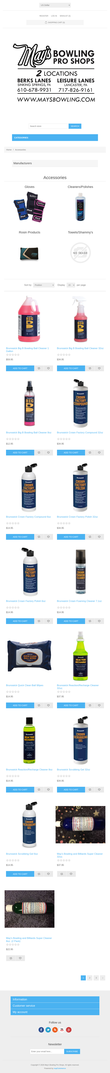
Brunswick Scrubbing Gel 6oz (22, 854)
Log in (54, 16)
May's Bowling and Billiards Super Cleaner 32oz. (80, 855)
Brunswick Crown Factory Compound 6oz (28, 516)
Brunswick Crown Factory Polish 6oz (26, 601)
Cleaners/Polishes (80, 187)
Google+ (68, 1030)
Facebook (41, 1030)
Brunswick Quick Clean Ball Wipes (24, 685)
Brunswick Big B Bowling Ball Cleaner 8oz (28, 432)
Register (44, 16)
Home (9, 150)
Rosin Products (29, 232)
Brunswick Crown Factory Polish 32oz (77, 516)
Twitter (48, 1030)
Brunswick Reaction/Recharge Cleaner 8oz (29, 769)
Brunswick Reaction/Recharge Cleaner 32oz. (78, 687)
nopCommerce (60, 1068)
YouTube (62, 1030)
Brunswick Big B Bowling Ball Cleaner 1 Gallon (27, 350)
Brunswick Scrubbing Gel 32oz (73, 769)
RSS (55, 1030)
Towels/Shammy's (80, 232)
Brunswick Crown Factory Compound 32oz (80, 432)
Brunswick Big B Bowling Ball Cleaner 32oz (80, 348)
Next (102, 977)
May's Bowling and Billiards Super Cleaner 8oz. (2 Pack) (29, 939)
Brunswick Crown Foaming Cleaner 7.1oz (79, 601)
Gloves (29, 187)
